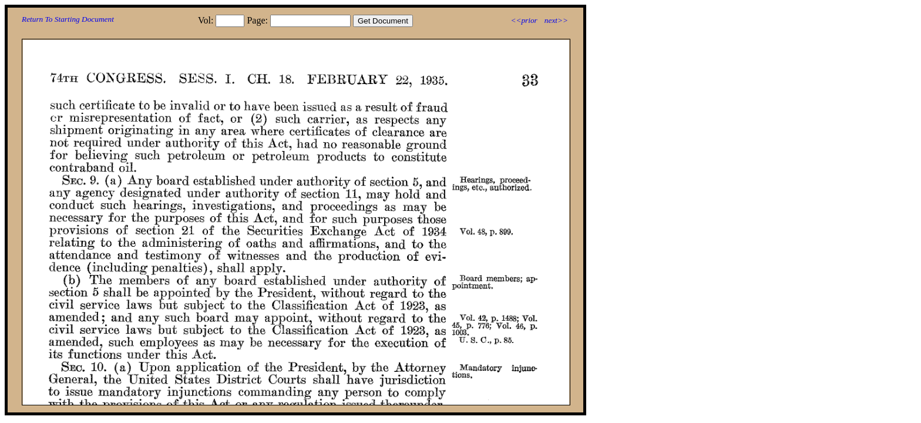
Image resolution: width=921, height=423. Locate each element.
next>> (556, 20)
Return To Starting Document (68, 19)
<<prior (523, 20)
